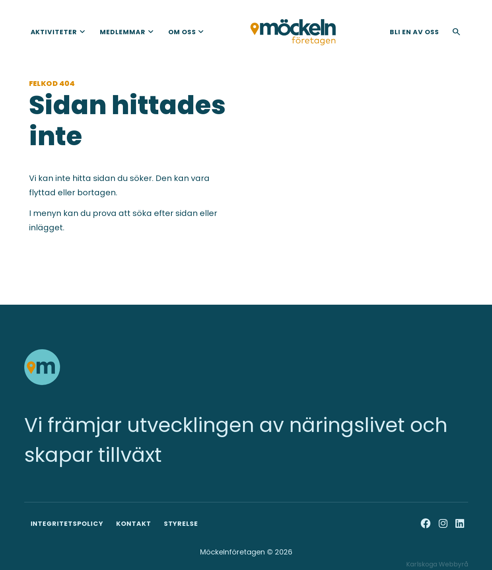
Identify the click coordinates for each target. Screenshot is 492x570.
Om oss (182, 32)
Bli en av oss (414, 32)
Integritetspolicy (67, 523)
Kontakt (133, 523)
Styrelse (181, 523)
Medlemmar (123, 32)
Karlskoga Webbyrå (437, 564)
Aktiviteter (54, 32)
